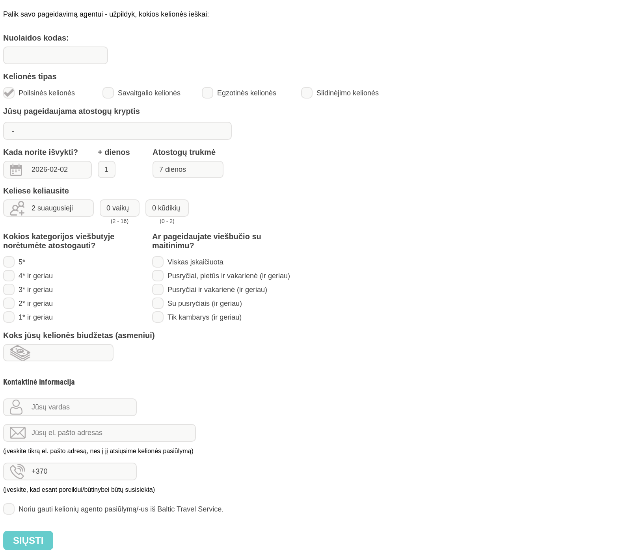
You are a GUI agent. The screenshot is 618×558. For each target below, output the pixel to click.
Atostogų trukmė (184, 152)
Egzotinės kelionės (239, 93)
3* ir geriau (28, 289)
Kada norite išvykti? (40, 152)
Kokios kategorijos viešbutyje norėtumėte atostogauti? (58, 241)
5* (14, 262)
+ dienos (114, 152)
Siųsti (28, 540)
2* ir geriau (28, 303)
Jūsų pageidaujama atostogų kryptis (71, 111)
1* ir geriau (28, 317)
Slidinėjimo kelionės (340, 93)
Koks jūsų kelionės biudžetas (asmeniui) (79, 335)
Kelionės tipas (30, 76)
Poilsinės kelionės (39, 93)
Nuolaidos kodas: (36, 37)
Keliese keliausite (36, 190)
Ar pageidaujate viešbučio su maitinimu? (206, 241)
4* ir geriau (28, 275)
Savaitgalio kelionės (141, 93)
